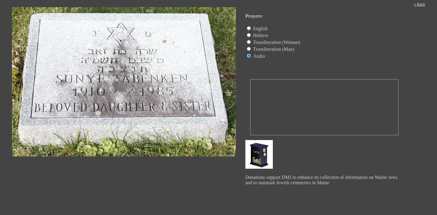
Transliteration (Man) (273, 49)
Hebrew (260, 35)
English (260, 28)
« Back (419, 4)
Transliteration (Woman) (276, 42)
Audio (259, 56)
